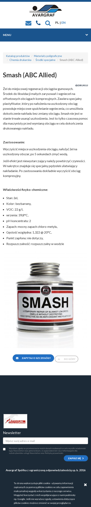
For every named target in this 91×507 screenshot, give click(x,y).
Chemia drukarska (20, 59)
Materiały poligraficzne (48, 56)
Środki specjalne (45, 59)
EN (63, 22)
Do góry (66, 359)
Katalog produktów (18, 56)
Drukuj (81, 85)
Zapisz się (76, 458)
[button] (48, 22)
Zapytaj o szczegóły (33, 358)
